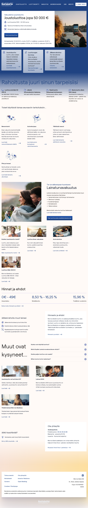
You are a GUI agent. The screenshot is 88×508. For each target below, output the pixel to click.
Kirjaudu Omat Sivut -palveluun (58, 447)
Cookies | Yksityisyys (11, 486)
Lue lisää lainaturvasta (54, 212)
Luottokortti (34, 4)
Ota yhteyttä (22, 475)
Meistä (70, 4)
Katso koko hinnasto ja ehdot (11, 306)
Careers (7, 481)
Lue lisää (30, 250)
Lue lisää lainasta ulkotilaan (7, 176)
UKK (65, 4)
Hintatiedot (8, 478)
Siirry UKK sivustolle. (8, 441)
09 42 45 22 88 (62, 432)
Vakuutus (44, 4)
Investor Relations (24, 478)
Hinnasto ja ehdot (53, 334)
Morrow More (55, 4)
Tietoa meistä (8, 475)
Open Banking (22, 481)
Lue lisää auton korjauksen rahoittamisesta (32, 144)
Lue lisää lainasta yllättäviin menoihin (59, 141)
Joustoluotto (21, 4)
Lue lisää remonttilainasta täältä (9, 143)
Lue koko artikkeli (58, 250)
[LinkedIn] (83, 475)
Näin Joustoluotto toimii (9, 252)
